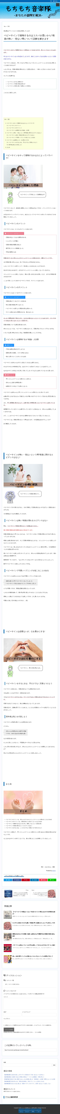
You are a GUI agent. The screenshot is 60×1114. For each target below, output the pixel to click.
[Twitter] (8, 880)
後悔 (53, 866)
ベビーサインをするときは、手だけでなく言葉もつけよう (22, 142)
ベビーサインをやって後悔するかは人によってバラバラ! (19, 123)
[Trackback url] (30, 1050)
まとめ (7, 147)
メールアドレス (26, 1012)
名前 (5, 1012)
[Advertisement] (30, 107)
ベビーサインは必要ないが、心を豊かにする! (17, 140)
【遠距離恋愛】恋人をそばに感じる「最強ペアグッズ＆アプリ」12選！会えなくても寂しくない (27, 1083)
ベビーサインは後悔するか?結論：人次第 (18, 130)
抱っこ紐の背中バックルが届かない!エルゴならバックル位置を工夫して (32, 956)
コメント (6, 996)
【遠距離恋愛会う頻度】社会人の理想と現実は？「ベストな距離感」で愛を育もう (24, 1077)
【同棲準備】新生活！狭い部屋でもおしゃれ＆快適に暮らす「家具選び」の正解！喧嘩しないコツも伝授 (29, 1079)
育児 (9, 26)
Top (4, 26)
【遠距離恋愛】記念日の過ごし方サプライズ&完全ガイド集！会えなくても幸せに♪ (24, 1074)
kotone (54, 870)
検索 (5, 1062)
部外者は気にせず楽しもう (14, 144)
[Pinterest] (25, 880)
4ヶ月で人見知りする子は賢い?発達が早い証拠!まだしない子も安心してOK (33, 923)
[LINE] (52, 880)
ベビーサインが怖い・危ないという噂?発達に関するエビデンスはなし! (23, 132)
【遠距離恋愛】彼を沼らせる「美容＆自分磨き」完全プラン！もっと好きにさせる (24, 1081)
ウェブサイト (7, 1018)
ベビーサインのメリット (14, 125)
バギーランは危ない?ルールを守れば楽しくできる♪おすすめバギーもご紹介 (33, 945)
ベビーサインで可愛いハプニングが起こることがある (21, 137)
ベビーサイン (48, 866)
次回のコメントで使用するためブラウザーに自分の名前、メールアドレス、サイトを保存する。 (28, 1025)
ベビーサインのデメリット (14, 127)
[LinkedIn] (34, 880)
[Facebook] (16, 880)
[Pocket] (43, 880)
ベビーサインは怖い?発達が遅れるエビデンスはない (21, 135)
